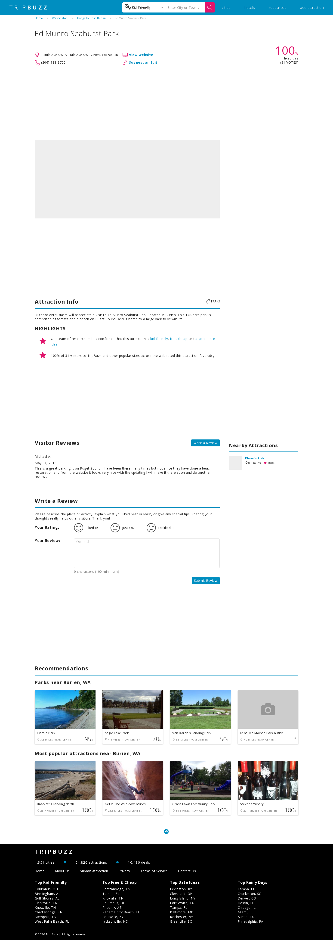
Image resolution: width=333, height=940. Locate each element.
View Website (141, 55)
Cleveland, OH (181, 893)
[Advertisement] (166, 102)
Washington (60, 18)
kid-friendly (159, 338)
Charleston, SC (249, 893)
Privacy (124, 871)
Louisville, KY (112, 917)
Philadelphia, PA (250, 921)
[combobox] (143, 7)
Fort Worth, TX (182, 903)
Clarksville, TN (46, 903)
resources (278, 7)
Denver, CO (247, 898)
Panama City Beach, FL (121, 912)
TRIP (29, 7)
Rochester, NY (181, 917)
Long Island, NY (182, 898)
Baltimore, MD (182, 912)
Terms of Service (154, 871)
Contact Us (187, 871)
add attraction (312, 7)
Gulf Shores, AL (47, 898)
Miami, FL (246, 912)
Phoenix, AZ (112, 907)
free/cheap (178, 338)
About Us (62, 871)
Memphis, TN (45, 917)
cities (226, 7)
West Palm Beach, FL (52, 921)
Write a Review (205, 443)
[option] (127, 179)
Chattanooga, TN (49, 912)
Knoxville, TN (45, 907)
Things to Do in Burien (91, 18)
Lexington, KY (181, 889)
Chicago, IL (247, 907)
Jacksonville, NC (115, 921)
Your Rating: (47, 527)
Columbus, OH (46, 889)
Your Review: (47, 540)
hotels (249, 7)
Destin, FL (246, 903)
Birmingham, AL (47, 893)
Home (39, 18)
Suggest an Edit (143, 62)
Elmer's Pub (254, 458)
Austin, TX (246, 917)
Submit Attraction (94, 871)
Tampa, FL (111, 893)
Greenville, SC (181, 921)
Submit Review (206, 580)
